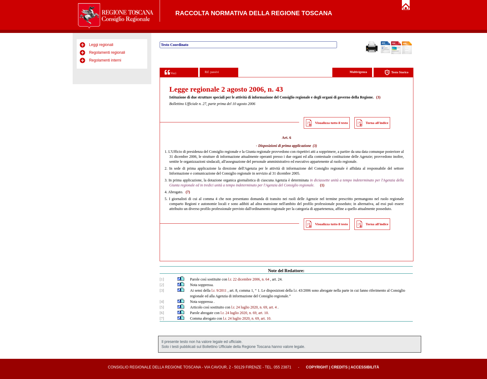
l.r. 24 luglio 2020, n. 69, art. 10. (245, 313)
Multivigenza (358, 72)
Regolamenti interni (105, 60)
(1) (322, 185)
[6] (162, 313)
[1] (162, 279)
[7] (162, 318)
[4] (162, 301)
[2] (162, 285)
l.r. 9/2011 (219, 290)
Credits (339, 367)
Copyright (317, 367)
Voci (170, 72)
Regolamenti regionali (107, 52)
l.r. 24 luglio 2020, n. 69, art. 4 (253, 307)
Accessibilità (365, 367)
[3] (162, 290)
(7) (188, 192)
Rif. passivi (212, 72)
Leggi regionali (101, 45)
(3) (378, 97)
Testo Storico (396, 72)
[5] (162, 307)
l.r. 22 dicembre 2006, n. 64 (248, 279)
